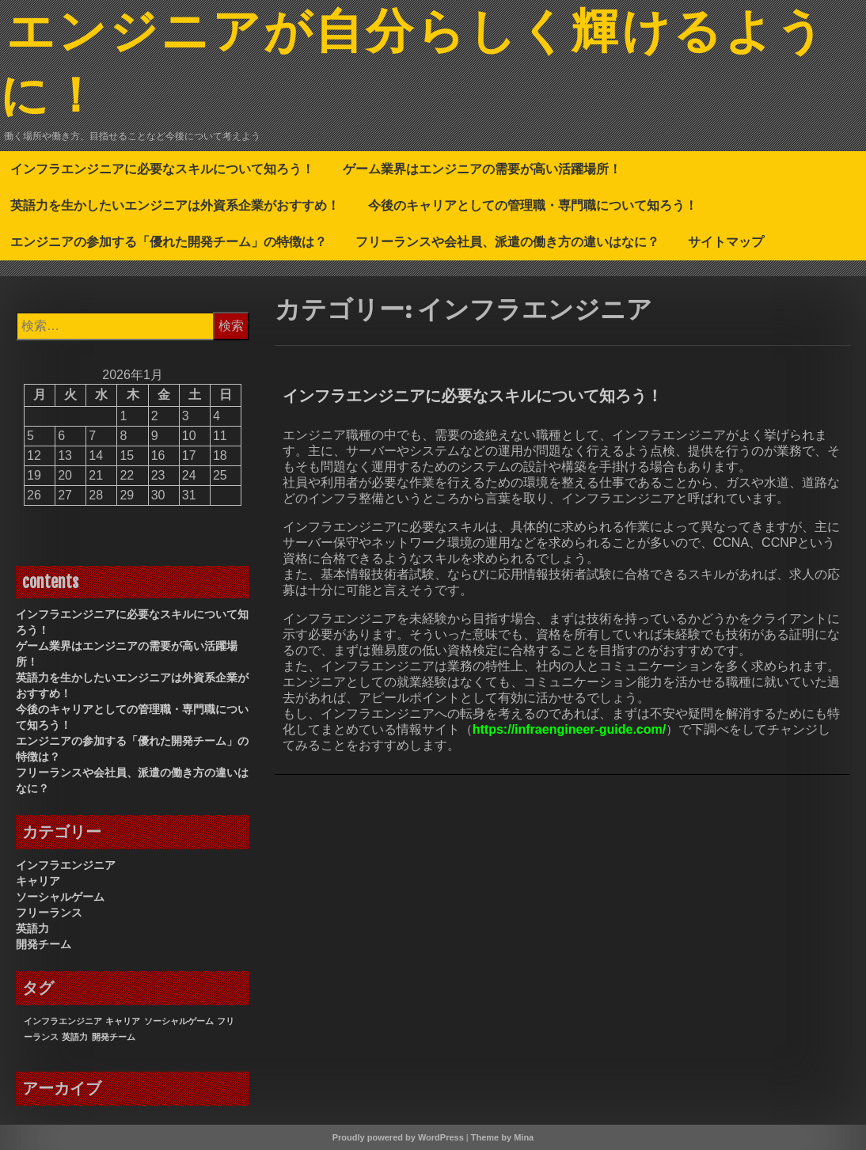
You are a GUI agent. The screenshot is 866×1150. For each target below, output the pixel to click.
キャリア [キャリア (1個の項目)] (122, 1021)
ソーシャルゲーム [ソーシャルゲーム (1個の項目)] (179, 1021)
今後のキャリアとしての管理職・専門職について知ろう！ (532, 205)
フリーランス (49, 912)
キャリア (38, 881)
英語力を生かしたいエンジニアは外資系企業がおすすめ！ (175, 205)
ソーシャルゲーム (60, 896)
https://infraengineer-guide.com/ (569, 729)
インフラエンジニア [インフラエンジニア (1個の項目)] (63, 1021)
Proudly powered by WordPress (398, 1137)
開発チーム (43, 944)
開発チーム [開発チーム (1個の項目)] (113, 1037)
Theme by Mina (502, 1137)
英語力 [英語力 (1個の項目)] (75, 1037)
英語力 (32, 928)
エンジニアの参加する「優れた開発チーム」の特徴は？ (168, 241)
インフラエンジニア (66, 865)
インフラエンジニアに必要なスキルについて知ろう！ (162, 168)
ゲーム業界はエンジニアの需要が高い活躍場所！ (482, 168)
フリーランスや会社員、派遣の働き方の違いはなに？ (507, 241)
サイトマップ (726, 241)
